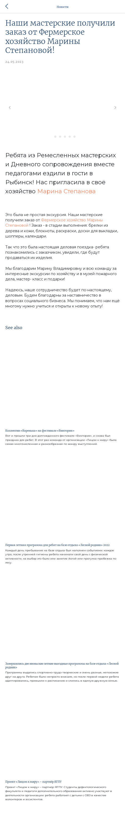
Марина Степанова (66, 191)
